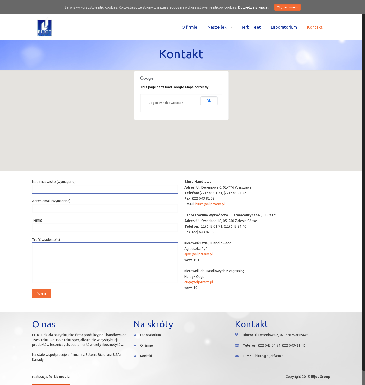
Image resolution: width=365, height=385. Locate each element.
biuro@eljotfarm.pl (210, 204)
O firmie (146, 345)
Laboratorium (150, 335)
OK (209, 101)
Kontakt (146, 356)
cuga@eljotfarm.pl (198, 282)
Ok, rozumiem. (287, 7)
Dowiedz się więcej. (253, 7)
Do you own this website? (166, 103)
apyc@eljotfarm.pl (198, 254)
